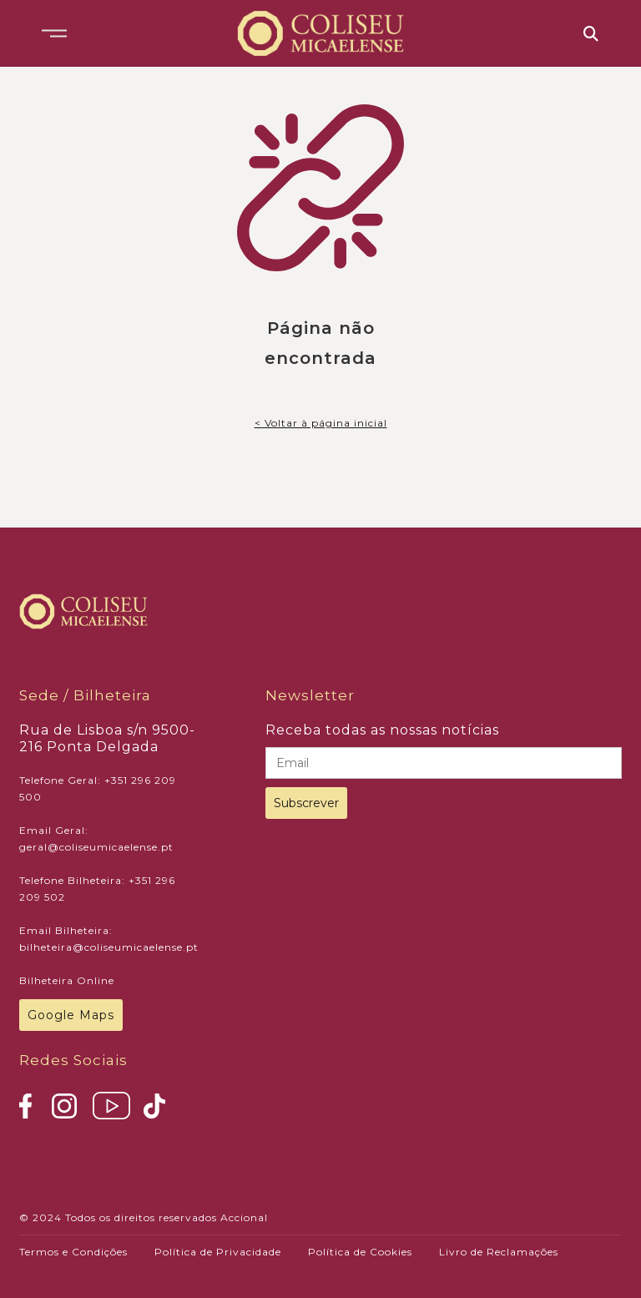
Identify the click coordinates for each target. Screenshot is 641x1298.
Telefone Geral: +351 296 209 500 (97, 788)
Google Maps (71, 1015)
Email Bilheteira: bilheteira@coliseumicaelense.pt (109, 938)
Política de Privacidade (217, 1251)
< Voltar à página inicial (321, 423)
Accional (244, 1217)
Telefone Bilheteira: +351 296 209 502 (97, 888)
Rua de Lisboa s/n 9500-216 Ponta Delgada (107, 738)
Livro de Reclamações (498, 1251)
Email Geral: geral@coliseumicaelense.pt (96, 838)
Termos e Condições (73, 1251)
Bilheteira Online (66, 980)
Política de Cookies (360, 1251)
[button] (54, 33)
